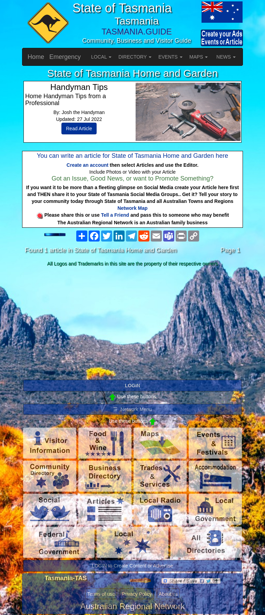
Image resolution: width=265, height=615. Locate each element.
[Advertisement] (132, 323)
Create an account (87, 165)
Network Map (132, 208)
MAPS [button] (198, 57)
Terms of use (101, 594)
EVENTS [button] (170, 57)
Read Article (79, 128)
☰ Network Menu (132, 409)
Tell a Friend (115, 215)
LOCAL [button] (101, 57)
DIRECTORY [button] (134, 57)
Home (36, 56)
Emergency (65, 56)
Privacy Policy (137, 594)
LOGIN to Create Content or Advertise (132, 565)
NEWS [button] (226, 57)
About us (168, 594)
